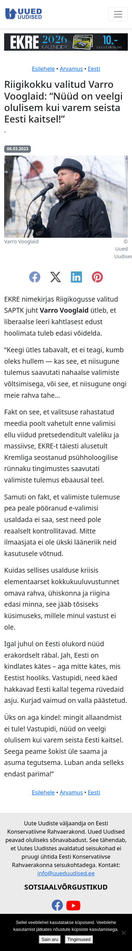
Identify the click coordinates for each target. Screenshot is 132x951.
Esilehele (43, 69)
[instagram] (97, 279)
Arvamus (71, 69)
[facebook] (34, 279)
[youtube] (73, 905)
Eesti (94, 69)
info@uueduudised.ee (66, 873)
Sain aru (49, 939)
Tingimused (79, 939)
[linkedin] (76, 279)
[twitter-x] (55, 279)
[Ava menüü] (118, 14)
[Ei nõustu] (123, 932)
